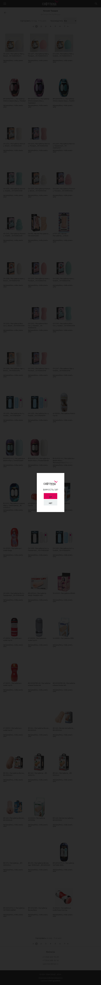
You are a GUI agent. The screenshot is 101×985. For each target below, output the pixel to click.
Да (50, 497)
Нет (50, 503)
